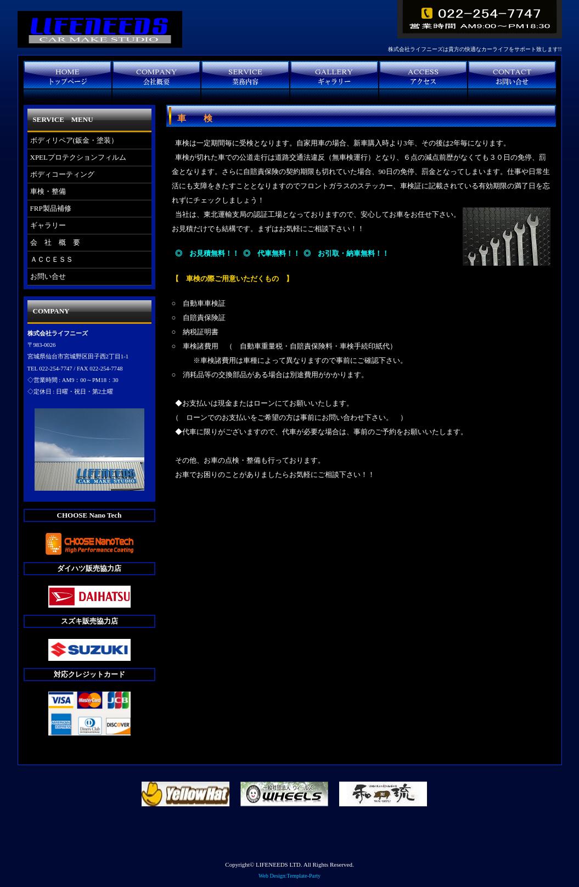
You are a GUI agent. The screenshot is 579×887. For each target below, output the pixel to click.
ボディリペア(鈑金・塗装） (74, 140)
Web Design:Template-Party (289, 876)
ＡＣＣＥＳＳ (51, 259)
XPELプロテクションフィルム (78, 157)
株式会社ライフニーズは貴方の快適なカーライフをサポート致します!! (475, 49)
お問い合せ (48, 276)
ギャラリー (48, 225)
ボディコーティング (62, 174)
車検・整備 (48, 191)
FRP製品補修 (50, 208)
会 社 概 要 (55, 242)
